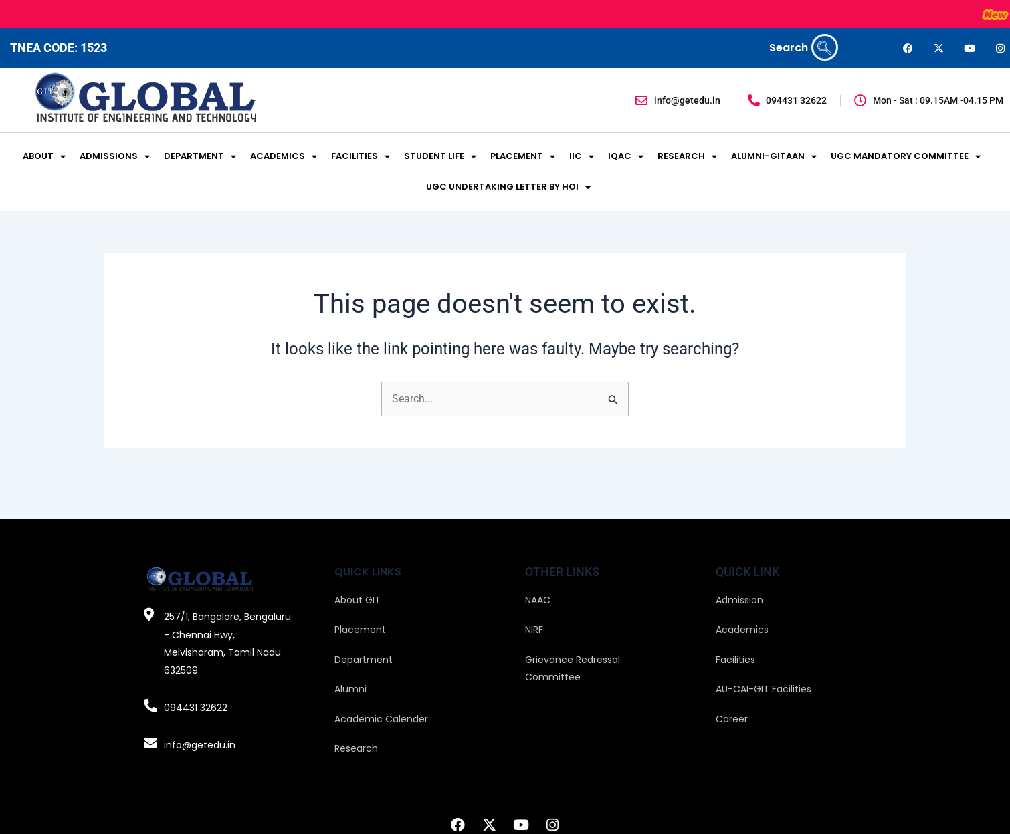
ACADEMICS (283, 157)
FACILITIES (360, 157)
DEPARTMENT (200, 157)
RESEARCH (687, 157)
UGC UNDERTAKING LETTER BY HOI (508, 187)
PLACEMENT (522, 157)
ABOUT (44, 157)
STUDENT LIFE (440, 157)
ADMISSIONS (115, 157)
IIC (581, 157)
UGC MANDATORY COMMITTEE (906, 157)
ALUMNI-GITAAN (774, 157)
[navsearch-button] (824, 47)
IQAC (625, 157)
